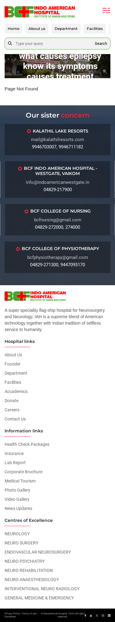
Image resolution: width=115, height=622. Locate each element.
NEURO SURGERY (21, 542)
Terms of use (29, 613)
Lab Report (15, 462)
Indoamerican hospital (55, 613)
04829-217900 (58, 189)
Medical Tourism (20, 480)
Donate (11, 400)
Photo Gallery (17, 490)
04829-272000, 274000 (57, 227)
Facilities (95, 28)
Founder (13, 364)
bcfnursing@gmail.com (57, 220)
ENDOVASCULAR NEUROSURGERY (38, 552)
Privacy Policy (12, 613)
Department (66, 28)
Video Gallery (17, 499)
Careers (12, 409)
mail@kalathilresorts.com (57, 139)
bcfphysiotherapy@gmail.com (57, 257)
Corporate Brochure (23, 471)
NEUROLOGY (17, 533)
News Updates (18, 508)
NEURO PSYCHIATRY (24, 561)
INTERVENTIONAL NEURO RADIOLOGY (42, 588)
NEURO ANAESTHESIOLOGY (32, 579)
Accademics (16, 391)
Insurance (14, 453)
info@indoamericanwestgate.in (57, 182)
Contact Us (15, 418)
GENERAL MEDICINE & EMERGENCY (39, 597)
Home (13, 28)
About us (37, 28)
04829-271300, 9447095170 (57, 264)
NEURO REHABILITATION (29, 570)
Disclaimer (10, 616)
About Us (13, 354)
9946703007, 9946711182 (57, 147)
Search (101, 43)
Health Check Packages (27, 444)
